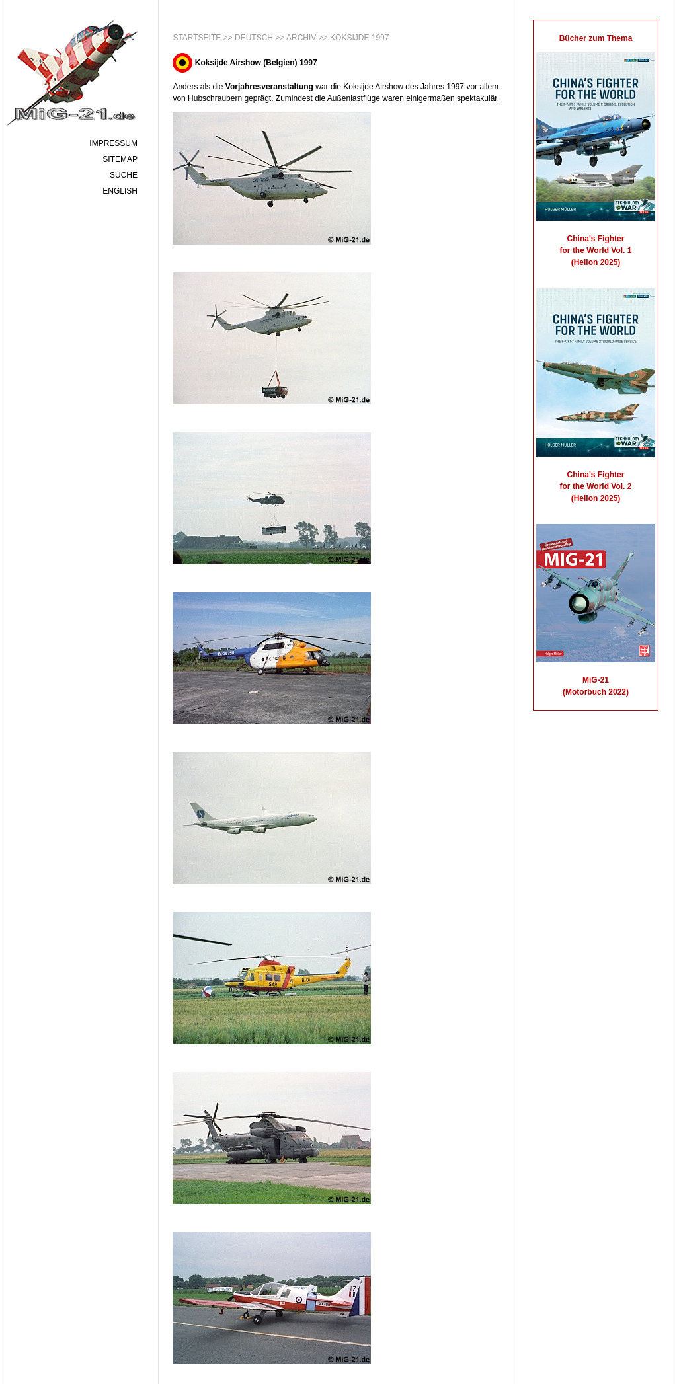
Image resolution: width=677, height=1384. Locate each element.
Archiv (301, 37)
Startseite (197, 37)
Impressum (113, 143)
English (120, 191)
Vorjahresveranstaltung (269, 86)
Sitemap (120, 159)
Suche (124, 175)
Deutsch (254, 37)
